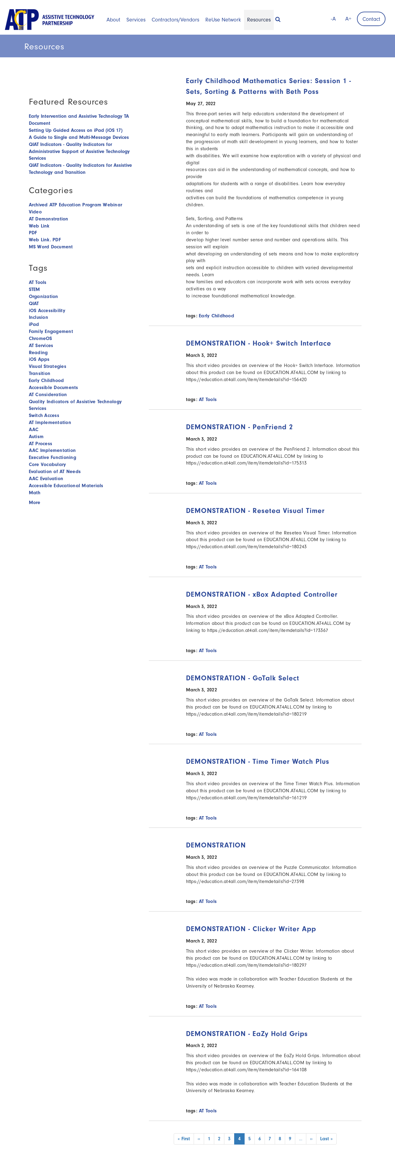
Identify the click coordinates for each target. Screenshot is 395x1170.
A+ (348, 19)
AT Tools (208, 399)
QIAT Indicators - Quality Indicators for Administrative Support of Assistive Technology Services (79, 151)
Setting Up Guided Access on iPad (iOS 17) (75, 130)
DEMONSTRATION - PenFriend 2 (239, 427)
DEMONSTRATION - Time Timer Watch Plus (257, 761)
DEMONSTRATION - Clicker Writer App (251, 929)
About (113, 20)
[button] (278, 17)
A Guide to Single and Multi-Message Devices (79, 137)
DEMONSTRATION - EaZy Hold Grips (247, 1034)
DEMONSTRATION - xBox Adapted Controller (262, 594)
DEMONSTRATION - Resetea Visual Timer (255, 511)
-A (333, 19)
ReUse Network (223, 20)
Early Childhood (216, 316)
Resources (259, 20)
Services (135, 20)
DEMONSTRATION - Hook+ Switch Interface (258, 343)
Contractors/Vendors (175, 20)
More (34, 502)
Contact (371, 19)
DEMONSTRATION (216, 845)
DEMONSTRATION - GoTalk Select (242, 678)
